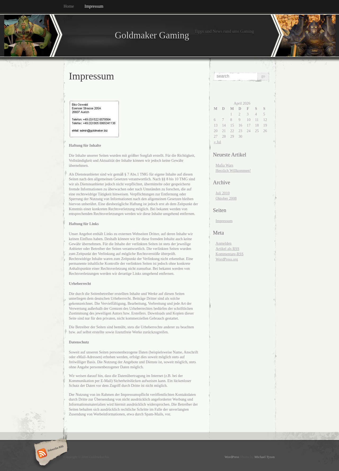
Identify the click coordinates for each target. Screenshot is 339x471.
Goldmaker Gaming (126, 35)
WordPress (232, 457)
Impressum (93, 6)
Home (69, 6)
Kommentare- (230, 254)
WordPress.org (227, 259)
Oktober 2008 (226, 198)
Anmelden (223, 243)
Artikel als (227, 248)
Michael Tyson (265, 457)
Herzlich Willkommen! (233, 170)
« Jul (217, 142)
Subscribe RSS (50, 453)
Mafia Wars (224, 165)
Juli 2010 (223, 193)
